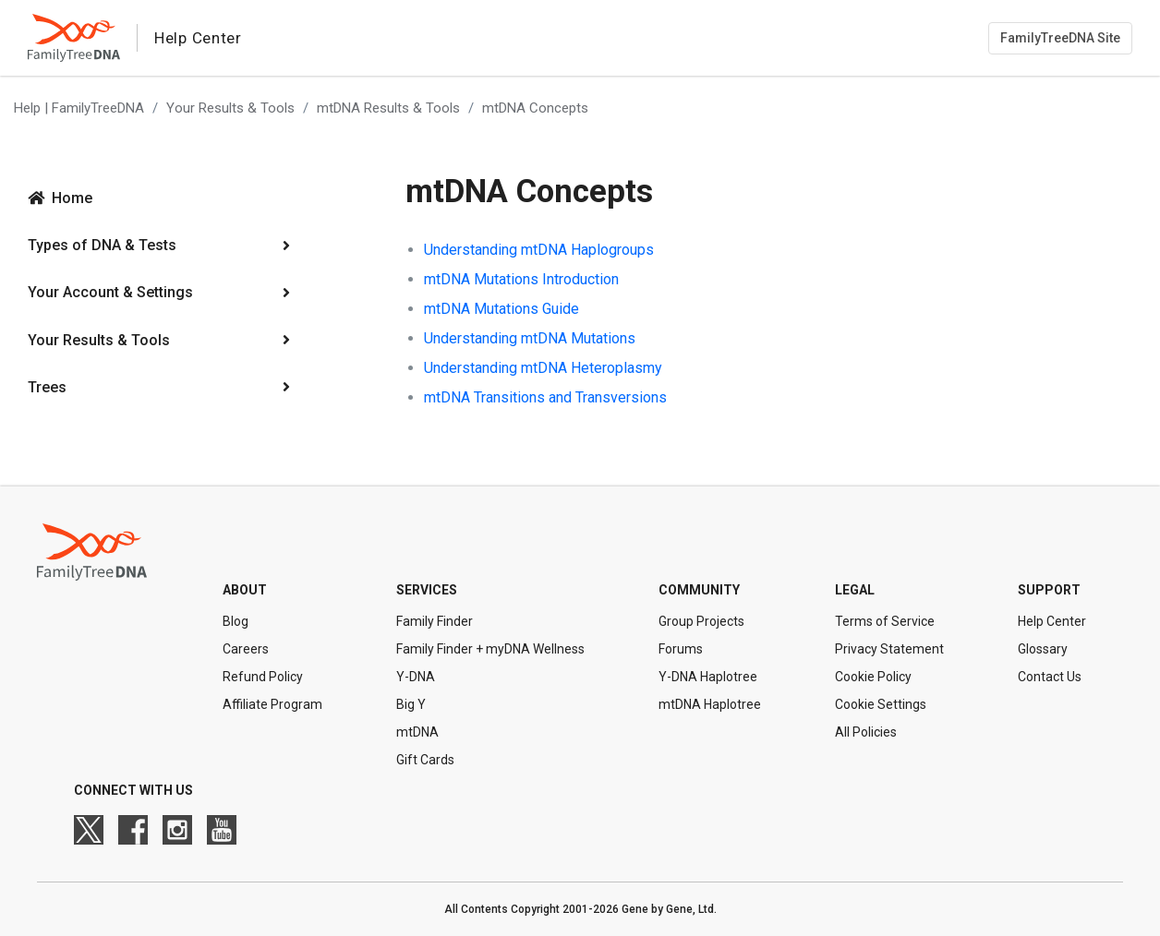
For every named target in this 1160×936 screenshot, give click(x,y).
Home (72, 198)
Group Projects (701, 621)
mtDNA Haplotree (710, 704)
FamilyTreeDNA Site (1060, 37)
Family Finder (434, 621)
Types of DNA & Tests (102, 245)
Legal (855, 589)
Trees (47, 387)
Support (1049, 589)
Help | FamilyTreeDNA (79, 108)
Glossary (1043, 649)
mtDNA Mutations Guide (501, 309)
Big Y (411, 704)
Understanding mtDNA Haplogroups (539, 249)
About (245, 589)
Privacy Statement (889, 649)
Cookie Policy (873, 676)
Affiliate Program (272, 704)
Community (699, 589)
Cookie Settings (880, 704)
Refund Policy (263, 676)
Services (426, 589)
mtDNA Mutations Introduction (521, 279)
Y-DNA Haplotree (708, 676)
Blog (235, 621)
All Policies (866, 732)
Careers (246, 649)
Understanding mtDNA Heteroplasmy (543, 368)
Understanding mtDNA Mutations (529, 338)
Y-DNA (415, 676)
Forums (681, 649)
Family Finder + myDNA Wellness (490, 649)
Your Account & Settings (110, 292)
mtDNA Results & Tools (388, 108)
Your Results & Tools (230, 108)
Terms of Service (885, 621)
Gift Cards (425, 759)
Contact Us (1049, 676)
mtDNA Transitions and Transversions (545, 397)
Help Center (1052, 621)
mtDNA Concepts (535, 108)
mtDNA (417, 732)
